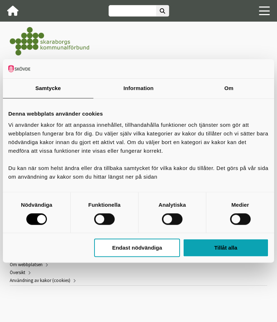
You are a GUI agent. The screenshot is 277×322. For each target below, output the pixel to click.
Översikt (17, 272)
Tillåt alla (225, 248)
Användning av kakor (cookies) (40, 280)
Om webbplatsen (26, 264)
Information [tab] (138, 88)
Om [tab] (228, 88)
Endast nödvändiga (137, 248)
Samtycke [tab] (48, 88)
